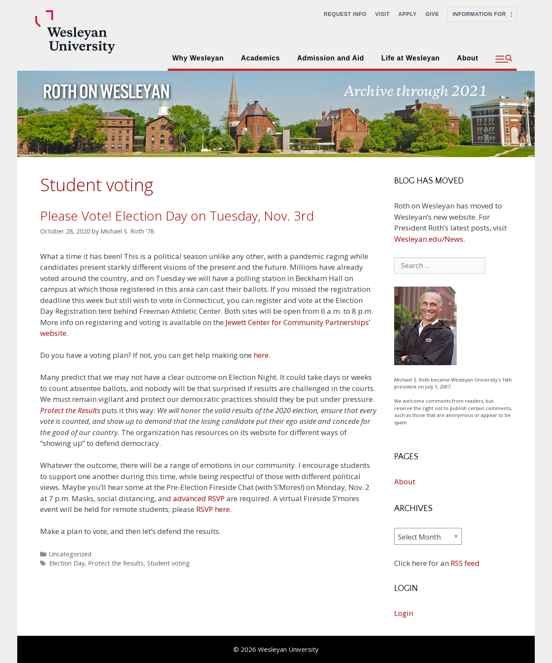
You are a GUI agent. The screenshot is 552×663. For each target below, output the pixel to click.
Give (432, 14)
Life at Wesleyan (410, 58)
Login (403, 613)
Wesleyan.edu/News (428, 239)
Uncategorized (70, 554)
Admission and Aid (330, 58)
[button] (504, 59)
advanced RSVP (199, 498)
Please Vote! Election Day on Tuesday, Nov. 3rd (177, 215)
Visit (382, 14)
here (261, 355)
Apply (407, 14)
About (467, 58)
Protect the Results (116, 563)
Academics (260, 58)
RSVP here (213, 509)
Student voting (168, 563)
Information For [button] (482, 14)
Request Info (345, 14)
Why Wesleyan (197, 58)
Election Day (67, 563)
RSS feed (465, 563)
